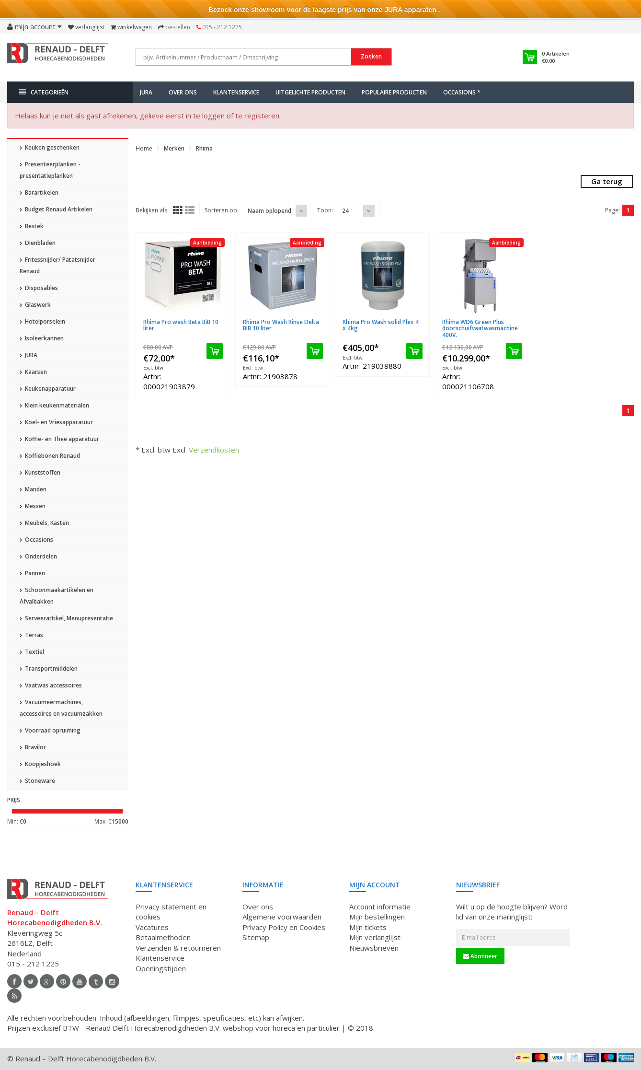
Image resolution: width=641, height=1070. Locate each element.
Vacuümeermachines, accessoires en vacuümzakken (61, 708)
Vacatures (152, 927)
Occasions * (462, 92)
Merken (174, 148)
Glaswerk (35, 305)
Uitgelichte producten (310, 92)
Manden (33, 489)
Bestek (32, 226)
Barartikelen (39, 192)
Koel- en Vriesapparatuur (56, 422)
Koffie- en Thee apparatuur (59, 439)
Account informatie (380, 906)
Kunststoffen (40, 472)
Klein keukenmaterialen (54, 405)
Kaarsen (33, 372)
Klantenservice (236, 92)
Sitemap (255, 937)
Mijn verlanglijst (375, 937)
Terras (31, 635)
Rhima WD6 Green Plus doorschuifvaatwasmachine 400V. (480, 328)
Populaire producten (394, 92)
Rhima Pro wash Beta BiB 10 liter (180, 325)
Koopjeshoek (40, 764)
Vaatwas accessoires (51, 685)
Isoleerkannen (42, 338)
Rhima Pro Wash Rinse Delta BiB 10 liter (281, 325)
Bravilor (33, 747)
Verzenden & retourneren (178, 948)
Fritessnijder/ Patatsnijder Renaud (57, 265)
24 (345, 211)
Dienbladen (38, 243)
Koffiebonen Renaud (50, 456)
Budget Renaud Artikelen (56, 209)
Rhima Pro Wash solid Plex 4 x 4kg (381, 325)
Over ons (183, 92)
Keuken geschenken (50, 147)
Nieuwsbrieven (374, 948)
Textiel (32, 652)
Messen (33, 506)
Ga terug (606, 181)
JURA (146, 92)
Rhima (204, 148)
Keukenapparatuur (48, 388)
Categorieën (44, 92)
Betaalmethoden (163, 937)
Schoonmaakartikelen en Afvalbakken (56, 595)
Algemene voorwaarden (281, 916)
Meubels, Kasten (44, 523)
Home (144, 148)
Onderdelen (38, 556)
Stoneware (37, 781)
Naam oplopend (269, 211)
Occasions (36, 539)
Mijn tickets (368, 927)
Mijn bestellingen (377, 916)
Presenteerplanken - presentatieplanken (50, 170)
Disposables (39, 288)
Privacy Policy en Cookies (283, 927)
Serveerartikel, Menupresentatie (66, 618)
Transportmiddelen (49, 668)
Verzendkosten (214, 449)
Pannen (32, 573)
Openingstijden (161, 968)
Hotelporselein (42, 321)
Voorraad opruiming (50, 730)
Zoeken (371, 56)
